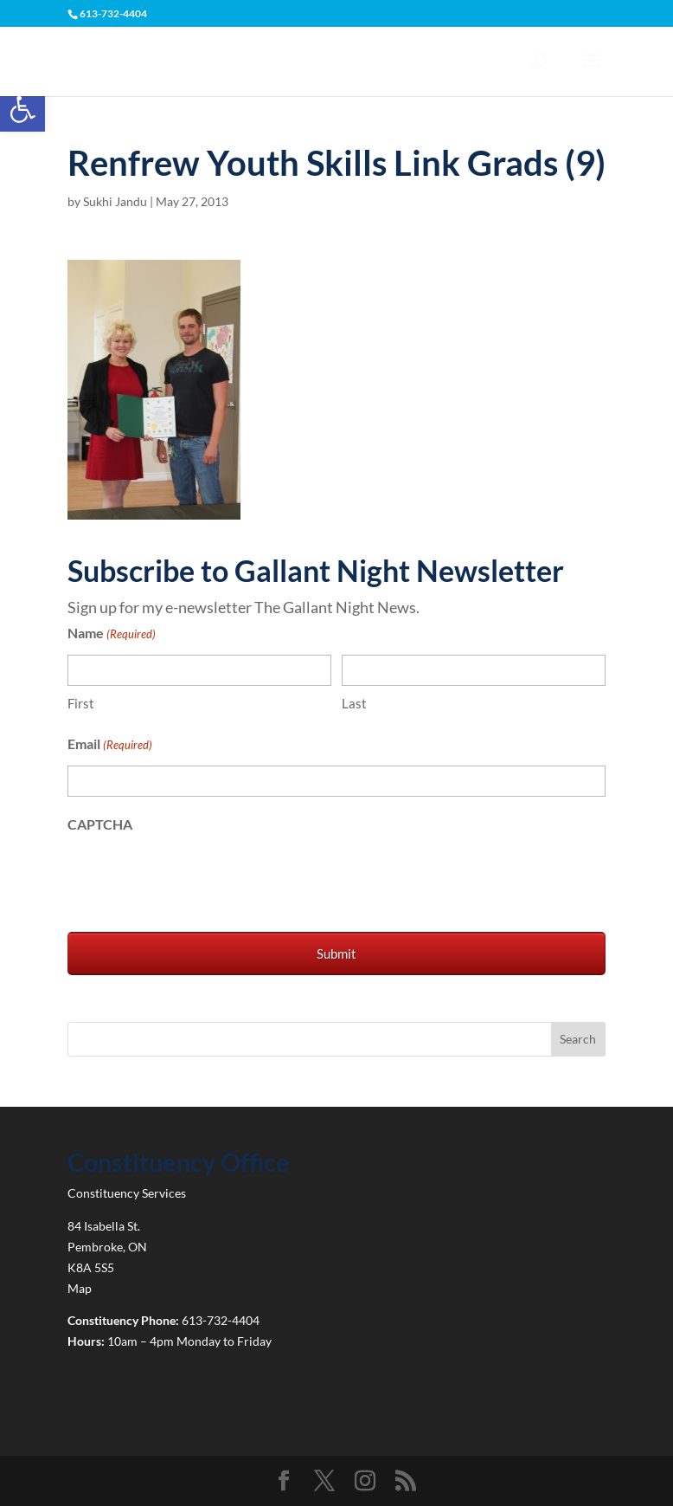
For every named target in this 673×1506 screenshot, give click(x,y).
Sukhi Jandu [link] (115, 201)
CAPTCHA (99, 824)
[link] (22, 109)
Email (109, 745)
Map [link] (79, 1288)
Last (354, 703)
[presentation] (198, 879)
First (80, 703)
